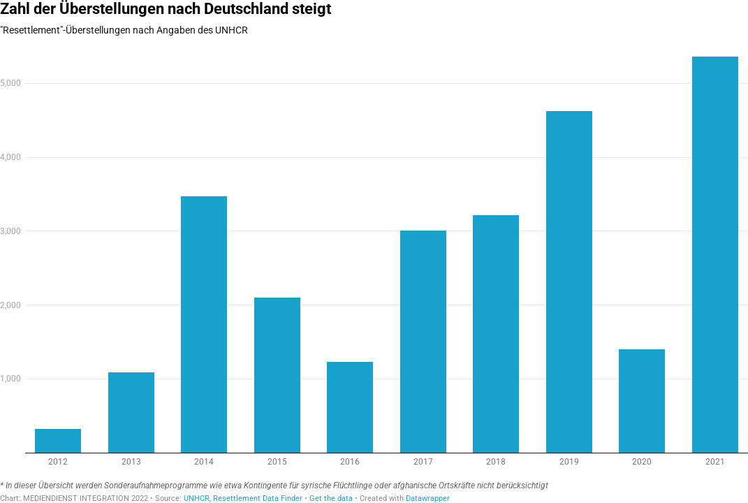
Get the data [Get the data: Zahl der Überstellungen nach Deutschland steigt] (331, 498)
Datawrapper (428, 498)
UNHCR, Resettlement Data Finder (243, 498)
